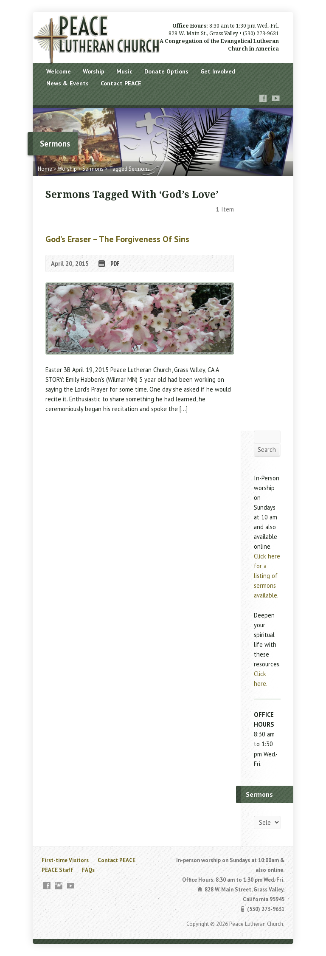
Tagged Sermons (129, 168)
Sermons (93, 168)
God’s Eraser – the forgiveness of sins (117, 239)
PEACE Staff (57, 870)
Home (45, 168)
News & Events (67, 83)
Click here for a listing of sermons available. (267, 575)
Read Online (101, 263)
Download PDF (114, 263)
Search (267, 450)
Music (124, 71)
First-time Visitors (65, 860)
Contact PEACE (121, 83)
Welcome (58, 71)
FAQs (88, 870)
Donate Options (166, 71)
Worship (93, 71)
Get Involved (217, 71)
